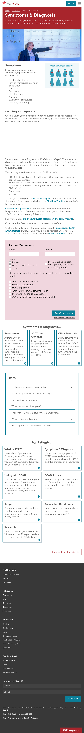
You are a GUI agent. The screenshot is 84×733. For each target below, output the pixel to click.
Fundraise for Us (9, 661)
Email (48, 249)
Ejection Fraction (56, 201)
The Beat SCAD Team (11, 640)
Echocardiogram (42, 198)
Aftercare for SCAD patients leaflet (30, 290)
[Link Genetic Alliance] (31, 718)
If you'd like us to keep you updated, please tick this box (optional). (61, 265)
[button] (42, 387)
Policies (6, 578)
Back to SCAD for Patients (65, 552)
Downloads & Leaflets (11, 575)
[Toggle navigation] (79, 3)
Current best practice (17, 208)
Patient (15, 262)
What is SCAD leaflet (23, 284)
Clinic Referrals (57, 233)
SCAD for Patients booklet (25, 281)
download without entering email (64, 317)
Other (15, 268)
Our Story (6, 624)
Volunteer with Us (10, 673)
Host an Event (8, 669)
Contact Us (7, 648)
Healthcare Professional (24, 265)
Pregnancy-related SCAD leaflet (28, 294)
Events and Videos (10, 636)
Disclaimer (7, 582)
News (5, 632)
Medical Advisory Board (12, 644)
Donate (71, 3)
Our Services (8, 628)
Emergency (72, 730)
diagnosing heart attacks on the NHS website (48, 219)
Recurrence (61, 228)
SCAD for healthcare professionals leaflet (33, 297)
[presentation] (25, 304)
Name (12, 249)
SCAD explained (20, 287)
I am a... (13, 259)
